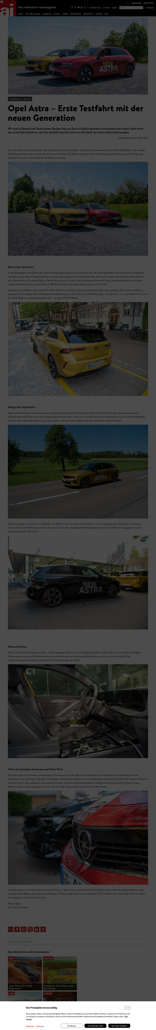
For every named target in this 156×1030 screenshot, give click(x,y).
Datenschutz (30, 1026)
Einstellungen (71, 1025)
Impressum (40, 1026)
